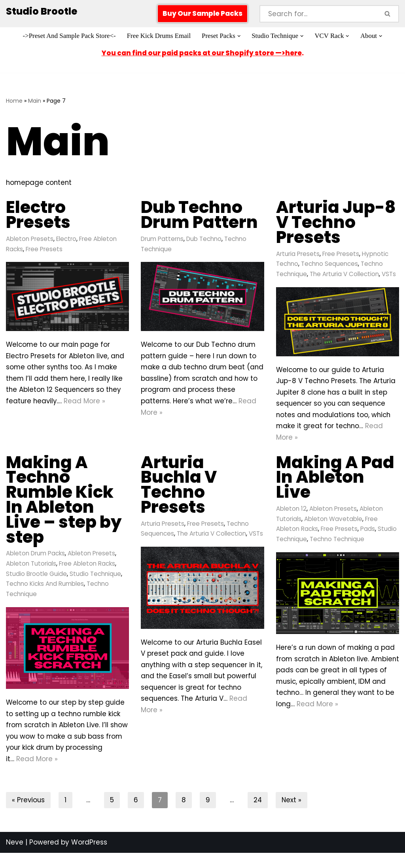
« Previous (28, 803)
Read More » (86, 402)
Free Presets (44, 249)
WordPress (89, 845)
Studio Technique (95, 575)
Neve (14, 845)
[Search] (318, 14)
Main (34, 101)
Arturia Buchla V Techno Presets (179, 486)
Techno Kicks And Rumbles (45, 585)
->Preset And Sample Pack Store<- (68, 36)
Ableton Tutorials (31, 565)
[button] (239, 36)
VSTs (389, 274)
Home (14, 101)
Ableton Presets (29, 239)
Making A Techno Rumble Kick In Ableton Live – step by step (64, 501)
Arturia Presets (298, 254)
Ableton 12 (291, 510)
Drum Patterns (162, 239)
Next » (293, 803)
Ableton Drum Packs (35, 555)
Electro (66, 239)
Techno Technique (337, 541)
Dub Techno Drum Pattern (199, 215)
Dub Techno (204, 239)
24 (258, 803)
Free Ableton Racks (87, 565)
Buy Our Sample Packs (202, 13)
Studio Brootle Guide (36, 575)
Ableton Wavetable (333, 520)
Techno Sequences (329, 264)
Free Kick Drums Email (158, 36)
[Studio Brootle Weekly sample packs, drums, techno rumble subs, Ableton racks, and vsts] (41, 12)
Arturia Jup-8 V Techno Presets (336, 222)
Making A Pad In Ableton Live (335, 478)
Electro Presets (38, 215)
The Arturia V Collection (344, 274)
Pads (367, 531)
